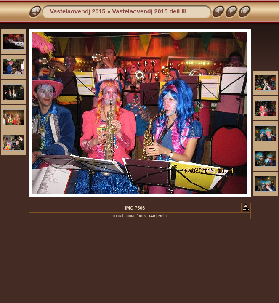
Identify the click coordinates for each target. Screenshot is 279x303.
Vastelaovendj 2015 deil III (149, 11)
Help (162, 215)
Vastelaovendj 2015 (78, 11)
